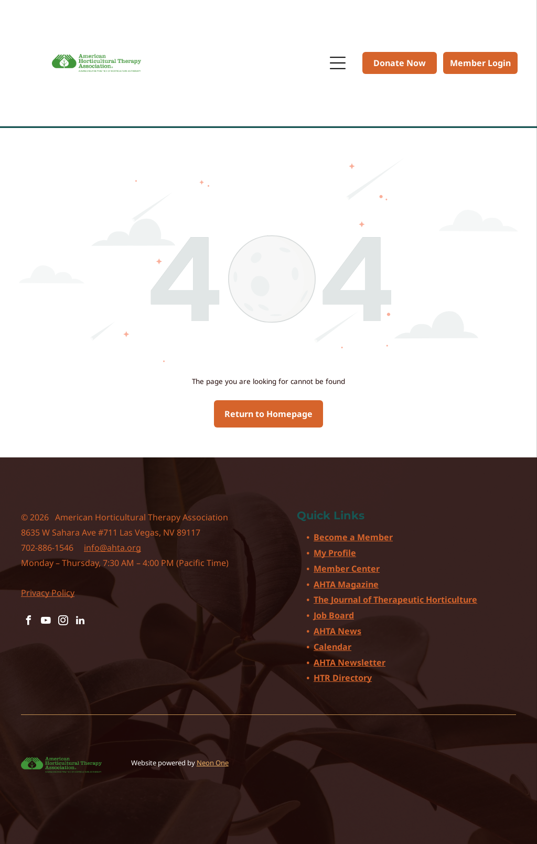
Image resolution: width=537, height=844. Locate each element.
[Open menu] (338, 63)
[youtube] (45, 622)
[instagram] (63, 622)
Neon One (213, 762)
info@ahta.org (112, 547)
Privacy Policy (47, 593)
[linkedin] (80, 622)
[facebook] (28, 622)
